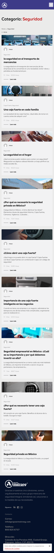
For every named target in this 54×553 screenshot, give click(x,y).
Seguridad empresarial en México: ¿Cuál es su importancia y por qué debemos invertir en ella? (26, 354)
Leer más (13, 79)
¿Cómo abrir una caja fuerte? (20, 253)
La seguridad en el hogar (17, 154)
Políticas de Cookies (12, 548)
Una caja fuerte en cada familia (21, 109)
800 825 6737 (12, 529)
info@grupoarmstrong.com (18, 521)
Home (4, 29)
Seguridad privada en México (20, 454)
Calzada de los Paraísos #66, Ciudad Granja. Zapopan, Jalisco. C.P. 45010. (26, 541)
